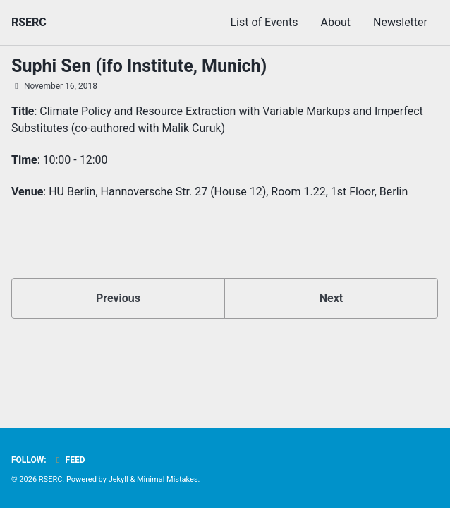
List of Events (264, 22)
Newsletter (400, 22)
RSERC (29, 22)
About (335, 22)
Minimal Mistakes (167, 479)
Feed (69, 460)
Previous (118, 298)
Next (331, 298)
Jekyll (118, 479)
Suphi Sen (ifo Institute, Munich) (139, 66)
